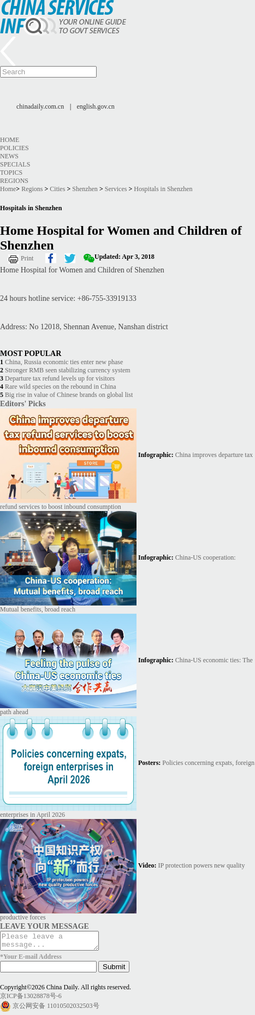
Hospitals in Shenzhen (163, 189)
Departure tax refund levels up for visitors (60, 378)
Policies (14, 148)
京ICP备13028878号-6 (31, 999)
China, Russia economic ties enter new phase (64, 362)
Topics (11, 172)
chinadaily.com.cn (40, 106)
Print (27, 258)
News (9, 156)
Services (116, 189)
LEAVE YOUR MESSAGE (44, 926)
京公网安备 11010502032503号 (56, 1009)
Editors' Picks (23, 403)
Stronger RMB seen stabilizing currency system (68, 370)
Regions (14, 181)
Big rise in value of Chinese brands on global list (69, 395)
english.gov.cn (96, 106)
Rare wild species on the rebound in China (60, 386)
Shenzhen (85, 189)
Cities (57, 189)
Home (9, 140)
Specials (15, 164)
